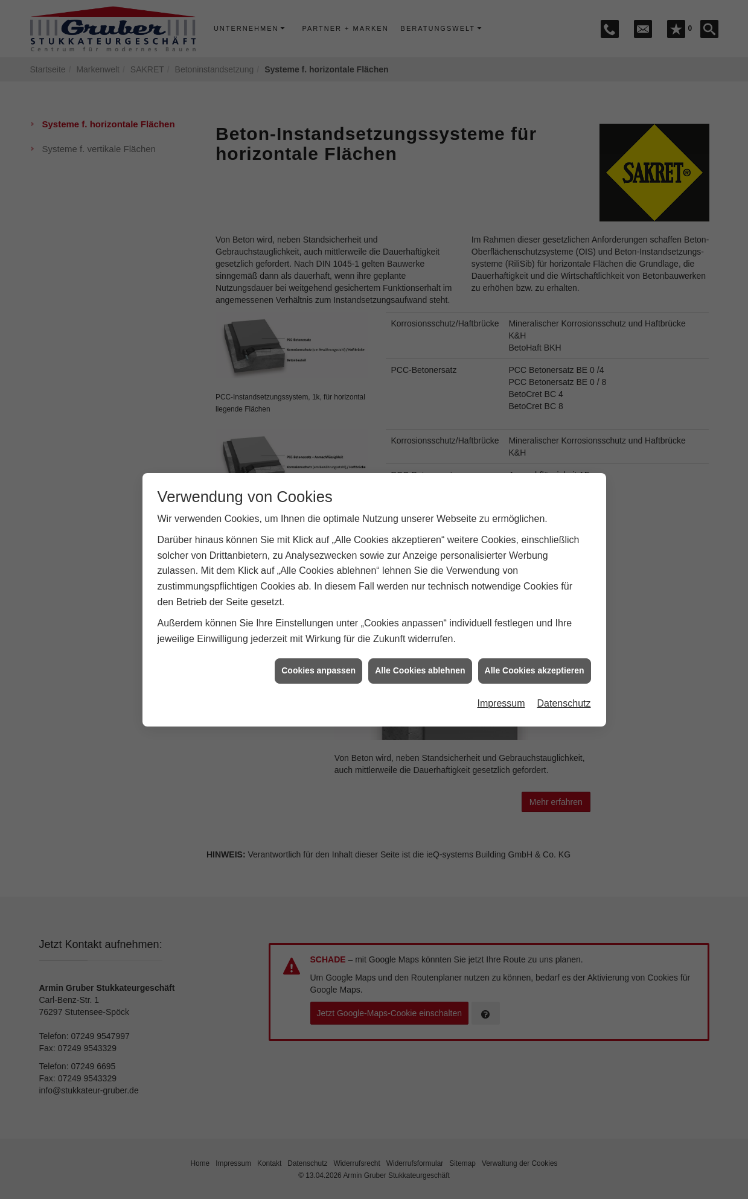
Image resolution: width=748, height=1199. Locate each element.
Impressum (501, 688)
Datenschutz (564, 688)
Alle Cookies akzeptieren (534, 655)
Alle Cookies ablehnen (420, 655)
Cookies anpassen (318, 655)
